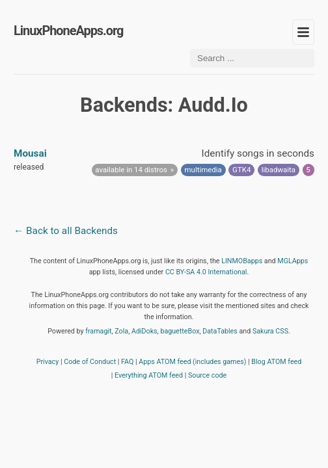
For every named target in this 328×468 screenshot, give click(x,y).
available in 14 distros (131, 169)
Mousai (30, 153)
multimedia (203, 169)
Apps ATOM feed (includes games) (192, 362)
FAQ (127, 362)
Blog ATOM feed (276, 362)
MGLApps (292, 261)
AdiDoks (144, 331)
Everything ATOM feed (149, 375)
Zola (121, 331)
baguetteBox (179, 331)
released (29, 167)
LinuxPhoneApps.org (68, 30)
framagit (98, 331)
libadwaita (278, 169)
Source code (207, 375)
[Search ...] (252, 58)
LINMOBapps (241, 261)
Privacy (47, 362)
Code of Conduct (90, 362)
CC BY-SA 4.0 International (206, 272)
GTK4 (241, 169)
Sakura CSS (270, 331)
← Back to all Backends (66, 231)
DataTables (220, 331)
